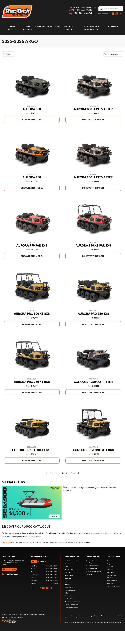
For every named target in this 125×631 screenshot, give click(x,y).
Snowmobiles (69, 575)
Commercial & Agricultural (111, 576)
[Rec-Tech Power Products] (17, 12)
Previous (51, 472)
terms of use (118, 622)
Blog (108, 564)
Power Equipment (70, 590)
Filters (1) (8, 53)
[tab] (34, 561)
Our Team (110, 567)
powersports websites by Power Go (33, 614)
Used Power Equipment (93, 571)
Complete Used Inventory (91, 562)
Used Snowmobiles (92, 569)
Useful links (113, 556)
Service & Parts (112, 580)
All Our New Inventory (72, 561)
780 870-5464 (80, 13)
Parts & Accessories (113, 586)
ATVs (66, 567)
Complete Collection (71, 607)
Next (75, 472)
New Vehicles (72, 556)
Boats (66, 581)
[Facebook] (112, 13)
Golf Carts (68, 572)
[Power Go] (24, 621)
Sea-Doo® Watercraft (72, 599)
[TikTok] (120, 13)
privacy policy (106, 622)
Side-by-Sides (69, 569)
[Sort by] (113, 53)
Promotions (53, 26)
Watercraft (68, 578)
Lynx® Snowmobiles (71, 605)
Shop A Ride (16, 617)
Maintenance (111, 583)
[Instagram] (116, 13)
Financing (40, 26)
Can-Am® (68, 596)
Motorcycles (69, 564)
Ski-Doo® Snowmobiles (72, 602)
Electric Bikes (69, 587)
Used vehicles (93, 556)
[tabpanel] (44, 574)
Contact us (6, 542)
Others (67, 593)
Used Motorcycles (92, 566)
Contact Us (110, 561)
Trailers (67, 584)
